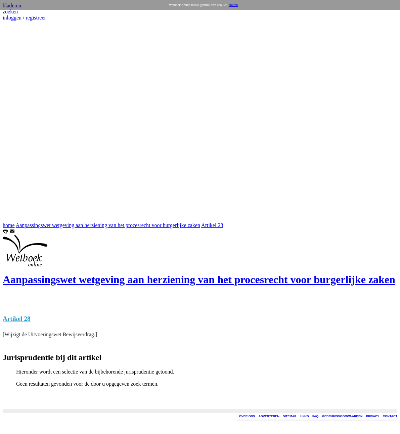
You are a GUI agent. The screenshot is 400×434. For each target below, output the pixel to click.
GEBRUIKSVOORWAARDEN (342, 416)
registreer (36, 17)
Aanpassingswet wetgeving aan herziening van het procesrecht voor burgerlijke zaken (108, 225)
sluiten (233, 5)
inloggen (12, 17)
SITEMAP (289, 416)
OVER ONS (247, 416)
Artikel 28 (212, 225)
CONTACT (390, 416)
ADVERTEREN (269, 416)
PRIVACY (372, 416)
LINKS (304, 416)
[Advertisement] (23, 121)
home (9, 225)
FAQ (315, 416)
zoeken (10, 11)
